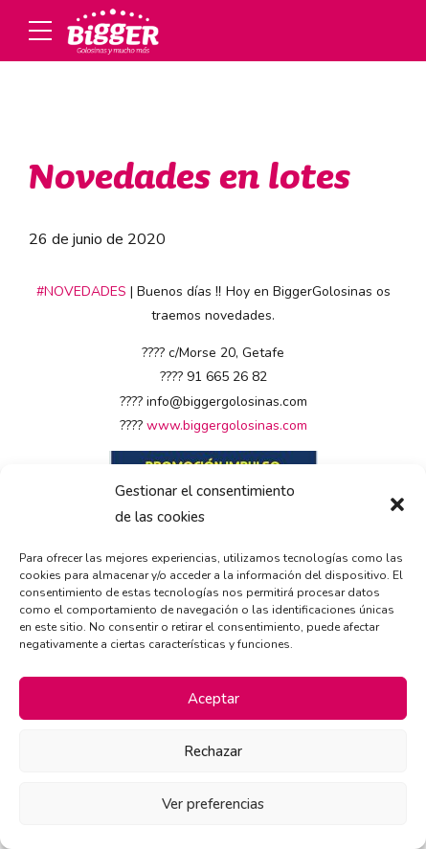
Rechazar (213, 751)
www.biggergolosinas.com (226, 425)
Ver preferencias (213, 804)
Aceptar (213, 698)
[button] (397, 504)
